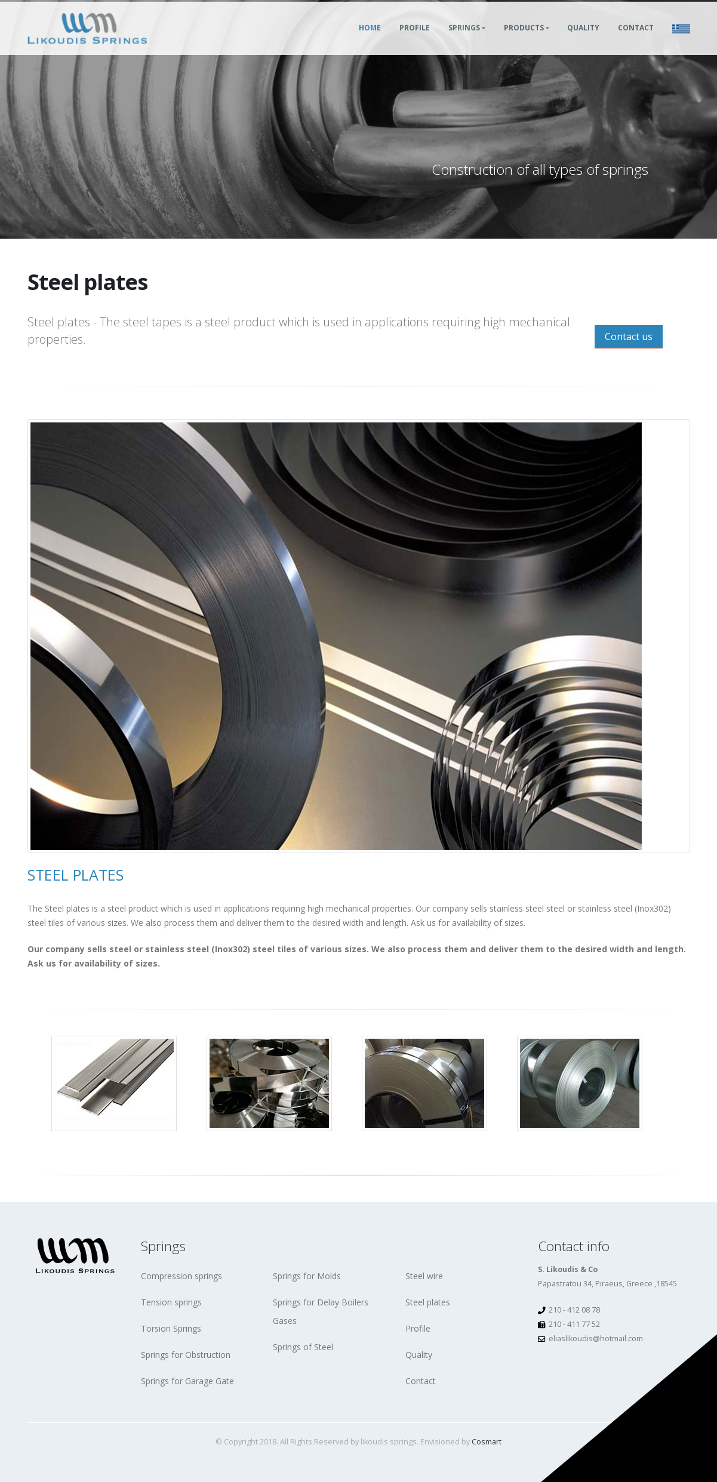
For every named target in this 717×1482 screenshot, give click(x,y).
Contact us (629, 336)
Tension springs (171, 1302)
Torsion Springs (171, 1328)
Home (370, 41)
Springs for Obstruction (185, 1354)
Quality (583, 41)
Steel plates (427, 1302)
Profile (414, 41)
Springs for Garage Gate (187, 1381)
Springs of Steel (303, 1347)
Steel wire (424, 1276)
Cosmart (486, 1442)
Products (524, 41)
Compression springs (181, 1276)
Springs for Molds (307, 1276)
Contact (636, 41)
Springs (464, 41)
